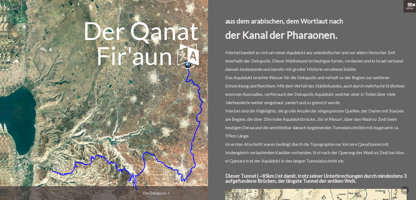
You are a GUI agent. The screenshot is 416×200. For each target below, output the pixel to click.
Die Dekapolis (156, 193)
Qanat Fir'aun (96, 30)
